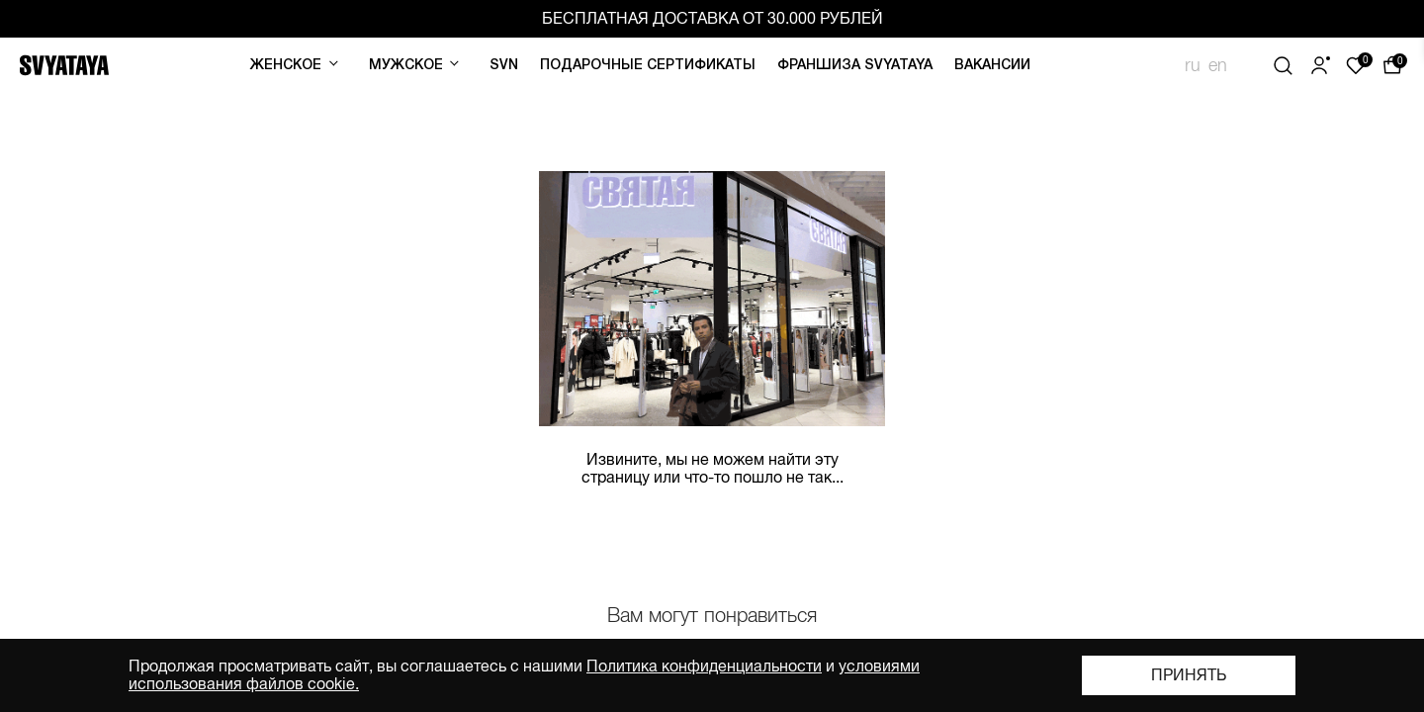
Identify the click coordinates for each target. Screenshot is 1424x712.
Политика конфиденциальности (704, 666)
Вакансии (992, 65)
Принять (1188, 675)
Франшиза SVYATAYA (855, 65)
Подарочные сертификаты (648, 65)
